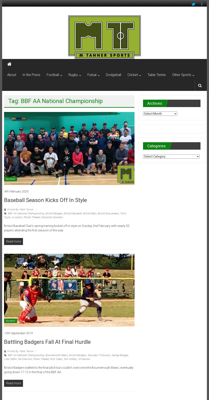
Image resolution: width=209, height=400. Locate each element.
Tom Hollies (70, 359)
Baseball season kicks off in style (45, 200)
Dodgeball (113, 75)
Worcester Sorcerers (52, 217)
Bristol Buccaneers (108, 213)
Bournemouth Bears (57, 355)
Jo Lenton (17, 217)
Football (53, 75)
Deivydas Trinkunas (99, 355)
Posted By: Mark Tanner (20, 209)
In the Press (31, 75)
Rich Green (56, 359)
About (11, 75)
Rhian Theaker (41, 359)
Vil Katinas (84, 359)
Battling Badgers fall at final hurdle (47, 342)
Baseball (10, 179)
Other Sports (181, 75)
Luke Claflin (10, 359)
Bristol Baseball (73, 213)
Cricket (132, 75)
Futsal (91, 75)
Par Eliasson (25, 359)
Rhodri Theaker (32, 217)
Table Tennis (156, 75)
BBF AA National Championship (26, 213)
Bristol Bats (90, 213)
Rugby (73, 75)
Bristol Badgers (54, 213)
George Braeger (120, 355)
